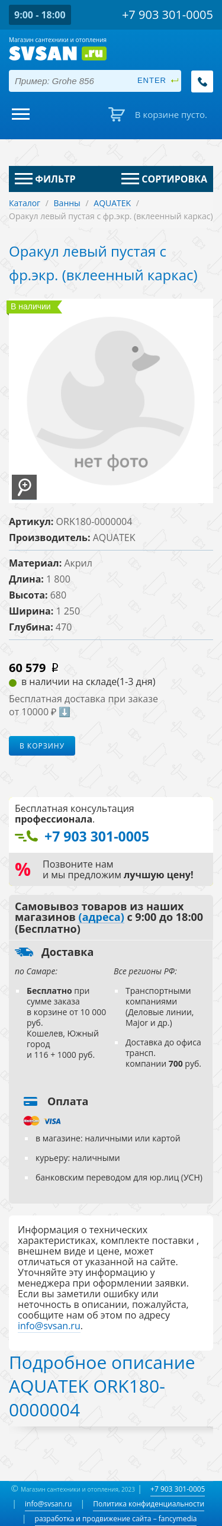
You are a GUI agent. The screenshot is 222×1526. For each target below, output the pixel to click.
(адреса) (101, 917)
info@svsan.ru (48, 1504)
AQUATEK (112, 203)
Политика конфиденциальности (148, 1504)
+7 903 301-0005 (177, 1489)
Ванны (67, 203)
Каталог (24, 203)
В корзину (42, 746)
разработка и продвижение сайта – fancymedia (116, 1519)
